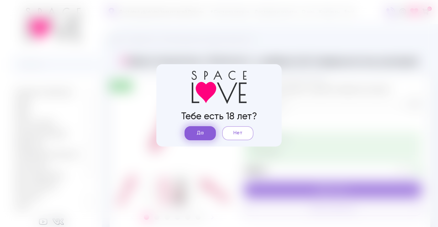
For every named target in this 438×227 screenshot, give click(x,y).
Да (200, 133)
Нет (237, 133)
